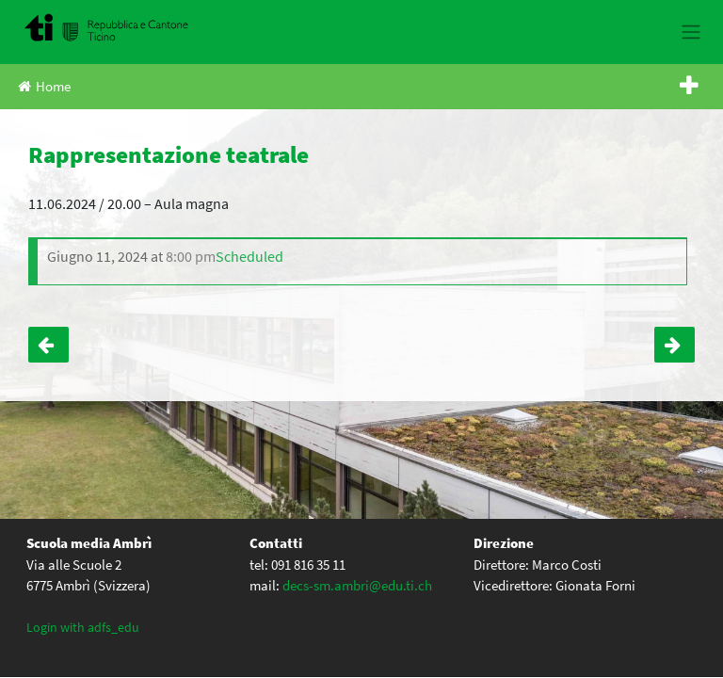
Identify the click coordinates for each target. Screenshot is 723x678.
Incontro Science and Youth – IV (48, 345)
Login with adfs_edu (82, 627)
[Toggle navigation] (690, 32)
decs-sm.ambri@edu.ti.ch (357, 585)
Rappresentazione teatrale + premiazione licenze (674, 345)
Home (44, 86)
